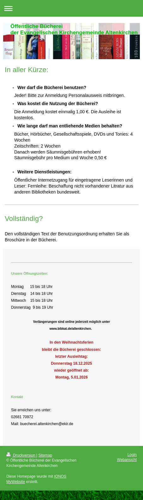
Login (132, 454)
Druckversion (21, 455)
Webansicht (127, 460)
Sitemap (45, 455)
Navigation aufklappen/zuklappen (71, 8)
